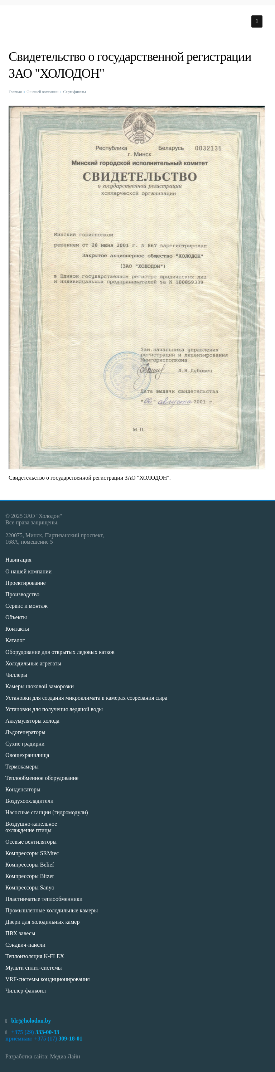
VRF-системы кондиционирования (47, 979)
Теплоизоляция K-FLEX (34, 956)
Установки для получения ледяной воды (54, 709)
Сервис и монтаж (26, 606)
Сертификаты (74, 91)
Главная (15, 91)
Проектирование (25, 583)
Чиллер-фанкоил (25, 991)
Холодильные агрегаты (33, 663)
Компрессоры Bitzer (29, 876)
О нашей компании (42, 91)
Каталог (15, 640)
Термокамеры (22, 766)
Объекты (16, 617)
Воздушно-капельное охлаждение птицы (31, 827)
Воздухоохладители (29, 801)
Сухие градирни (24, 744)
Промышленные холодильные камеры (51, 910)
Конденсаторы (22, 789)
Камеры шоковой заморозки (39, 686)
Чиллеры (16, 675)
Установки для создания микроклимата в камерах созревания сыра (86, 698)
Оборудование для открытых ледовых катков (60, 652)
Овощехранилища (27, 755)
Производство (22, 594)
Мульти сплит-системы (33, 968)
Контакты (17, 629)
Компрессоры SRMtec (32, 853)
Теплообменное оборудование (41, 778)
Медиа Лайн (65, 1056)
